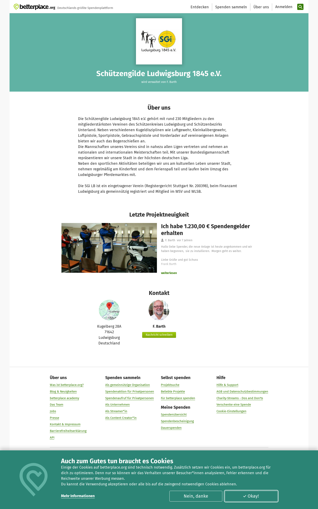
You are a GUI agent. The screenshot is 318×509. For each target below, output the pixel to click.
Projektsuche (170, 385)
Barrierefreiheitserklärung (68, 431)
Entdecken (200, 7)
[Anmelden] (283, 7)
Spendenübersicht (174, 415)
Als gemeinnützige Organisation (127, 385)
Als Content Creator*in (121, 418)
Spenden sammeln (231, 7)
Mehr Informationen (78, 496)
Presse (54, 418)
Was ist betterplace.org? (67, 385)
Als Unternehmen (117, 405)
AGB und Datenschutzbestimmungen (242, 391)
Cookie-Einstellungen (231, 411)
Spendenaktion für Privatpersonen (129, 391)
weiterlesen (169, 273)
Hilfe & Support (227, 385)
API (52, 437)
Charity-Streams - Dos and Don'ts (239, 398)
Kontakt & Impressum (65, 424)
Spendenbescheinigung (177, 421)
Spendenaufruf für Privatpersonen (129, 398)
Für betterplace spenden (178, 398)
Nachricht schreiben (159, 335)
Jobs (53, 411)
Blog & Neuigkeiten (63, 391)
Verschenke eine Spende (233, 405)
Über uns (261, 7)
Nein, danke (196, 496)
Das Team (56, 405)
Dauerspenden (171, 428)
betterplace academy (64, 398)
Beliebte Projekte (173, 391)
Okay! (251, 496)
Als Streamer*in (116, 411)
